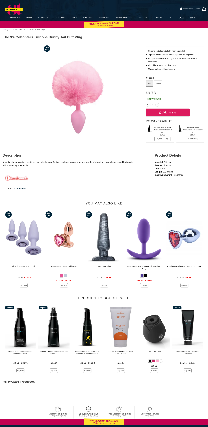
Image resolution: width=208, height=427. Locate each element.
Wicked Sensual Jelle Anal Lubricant (187, 352)
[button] (61, 275)
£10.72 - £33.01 (20, 363)
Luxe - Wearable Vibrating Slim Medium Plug (144, 267)
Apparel (160, 17)
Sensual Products (123, 17)
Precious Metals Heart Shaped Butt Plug (184, 266)
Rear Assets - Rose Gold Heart (64, 266)
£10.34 (54, 363)
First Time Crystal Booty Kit (23, 266)
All (171, 17)
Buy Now (24, 285)
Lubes (74, 17)
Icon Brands (20, 188)
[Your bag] (204, 8)
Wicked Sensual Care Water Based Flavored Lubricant (87, 352)
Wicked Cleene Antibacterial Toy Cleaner (54, 352)
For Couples (59, 17)
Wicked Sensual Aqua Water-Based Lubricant (20, 352)
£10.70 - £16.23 (87, 363)
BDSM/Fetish (103, 17)
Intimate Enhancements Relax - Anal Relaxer (120, 352)
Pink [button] (149, 83)
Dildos (29, 17)
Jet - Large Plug (104, 266)
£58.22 (154, 366)
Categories (7, 29)
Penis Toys (42, 17)
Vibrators (15, 17)
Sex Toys (19, 29)
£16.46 (121, 363)
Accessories (144, 17)
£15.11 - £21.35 (187, 363)
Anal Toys (87, 17)
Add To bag (168, 112)
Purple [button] (158, 83)
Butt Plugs (41, 29)
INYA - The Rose (154, 351)
